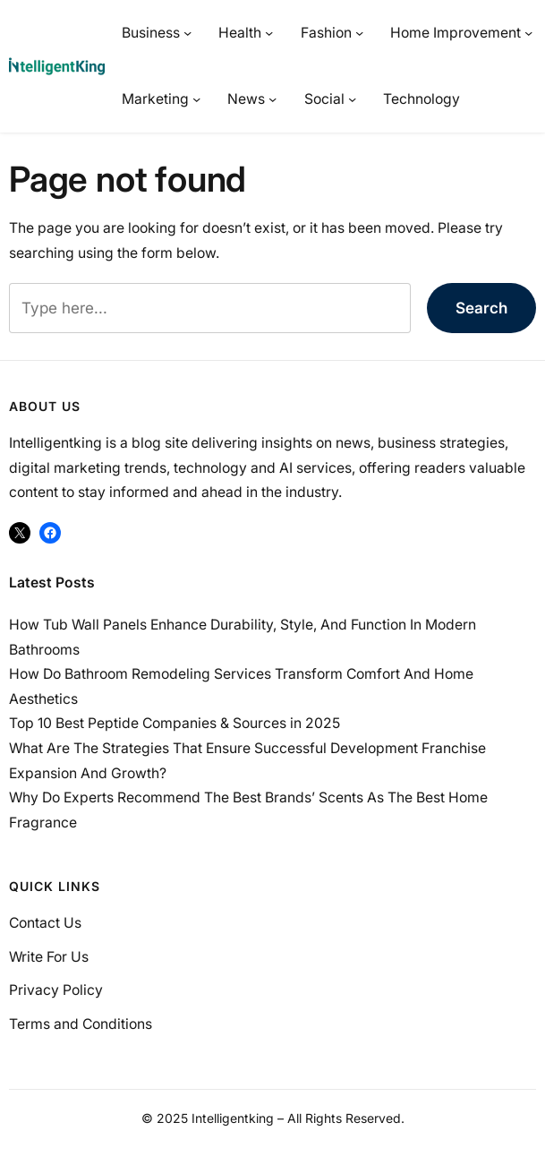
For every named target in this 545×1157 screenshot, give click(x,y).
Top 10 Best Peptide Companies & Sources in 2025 (174, 723)
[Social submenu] (352, 99)
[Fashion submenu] (359, 33)
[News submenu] (272, 99)
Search (481, 307)
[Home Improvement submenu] (528, 33)
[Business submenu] (187, 33)
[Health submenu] (269, 33)
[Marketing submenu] (196, 99)
